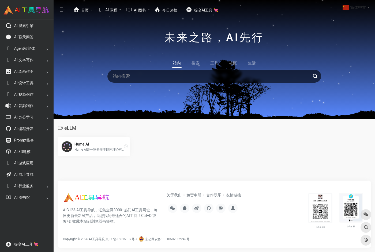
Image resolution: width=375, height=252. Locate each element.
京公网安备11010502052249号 (164, 239)
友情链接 (233, 195)
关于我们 (174, 195)
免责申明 (193, 195)
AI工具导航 (97, 239)
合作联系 (213, 195)
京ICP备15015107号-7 (121, 239)
